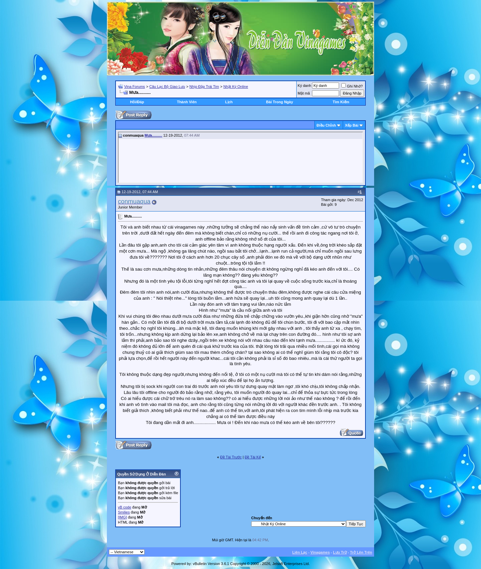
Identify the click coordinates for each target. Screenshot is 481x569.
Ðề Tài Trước (231, 457)
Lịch (229, 102)
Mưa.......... (153, 135)
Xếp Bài (351, 125)
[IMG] (122, 517)
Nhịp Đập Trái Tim (204, 87)
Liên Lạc (299, 552)
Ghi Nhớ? (351, 86)
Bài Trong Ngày (279, 102)
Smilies (124, 512)
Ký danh (304, 86)
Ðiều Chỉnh (326, 125)
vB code (124, 507)
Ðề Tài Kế (253, 457)
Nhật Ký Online (235, 87)
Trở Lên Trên (361, 552)
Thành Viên (187, 102)
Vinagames (320, 552)
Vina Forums (134, 87)
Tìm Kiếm (341, 102)
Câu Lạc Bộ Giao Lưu (167, 87)
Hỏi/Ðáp (137, 102)
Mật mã (304, 93)
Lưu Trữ (340, 552)
